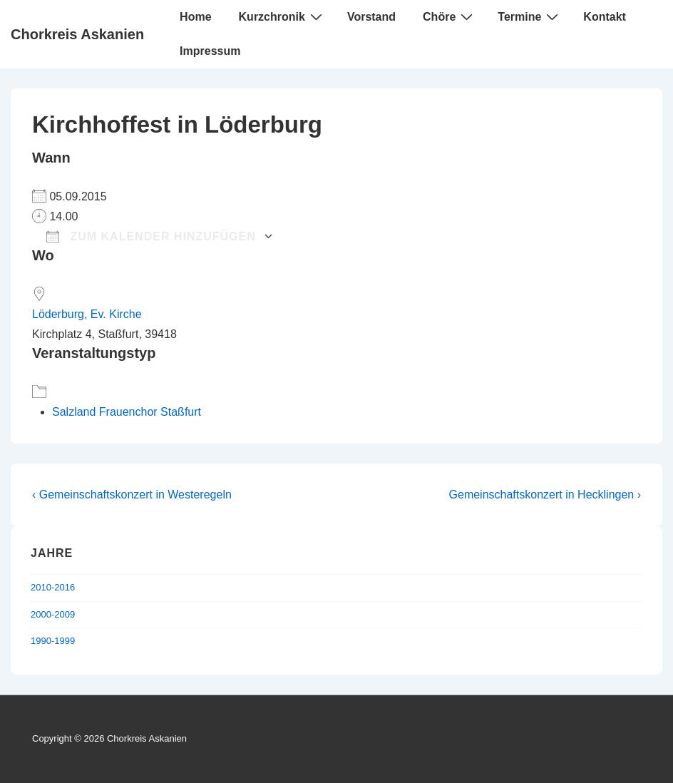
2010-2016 (53, 587)
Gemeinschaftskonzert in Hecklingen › (545, 494)
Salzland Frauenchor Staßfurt (126, 412)
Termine (530, 16)
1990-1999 (53, 640)
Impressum (210, 51)
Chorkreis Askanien (77, 34)
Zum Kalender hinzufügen (151, 236)
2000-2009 (53, 614)
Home (195, 17)
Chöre (449, 16)
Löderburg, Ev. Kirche (87, 314)
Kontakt (604, 17)
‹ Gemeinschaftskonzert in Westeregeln (132, 494)
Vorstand (371, 17)
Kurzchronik (282, 16)
